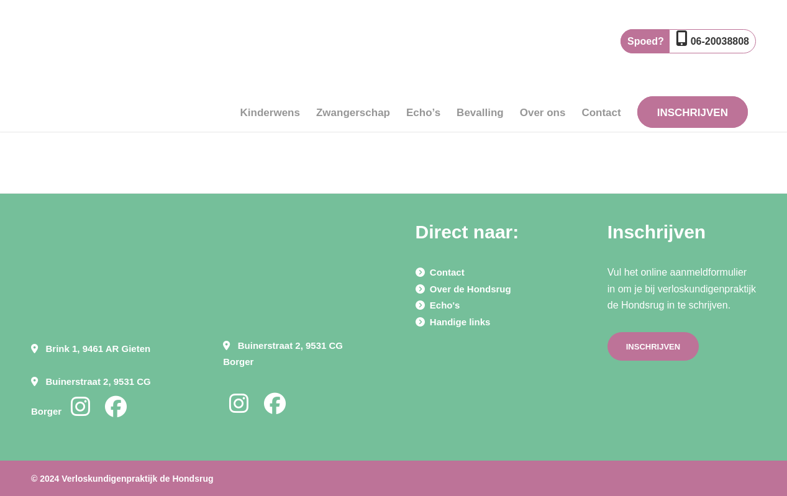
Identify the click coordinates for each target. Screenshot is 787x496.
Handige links (460, 322)
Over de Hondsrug (470, 289)
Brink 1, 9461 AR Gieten (98, 348)
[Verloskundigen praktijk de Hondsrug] (87, 76)
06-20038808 (720, 41)
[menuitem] (270, 76)
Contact (447, 272)
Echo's (445, 305)
